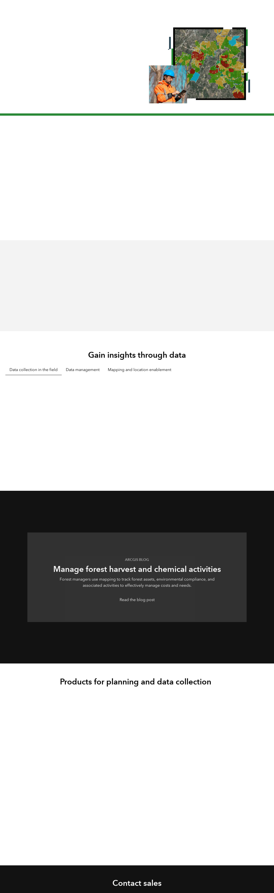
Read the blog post (137, 599)
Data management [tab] (83, 369)
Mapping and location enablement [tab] (139, 369)
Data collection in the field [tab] (33, 369)
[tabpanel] (136, 425)
